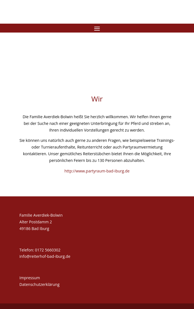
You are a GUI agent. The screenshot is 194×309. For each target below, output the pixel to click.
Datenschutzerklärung (39, 284)
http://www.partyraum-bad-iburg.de (97, 171)
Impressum (29, 277)
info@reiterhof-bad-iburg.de (44, 256)
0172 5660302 (48, 250)
